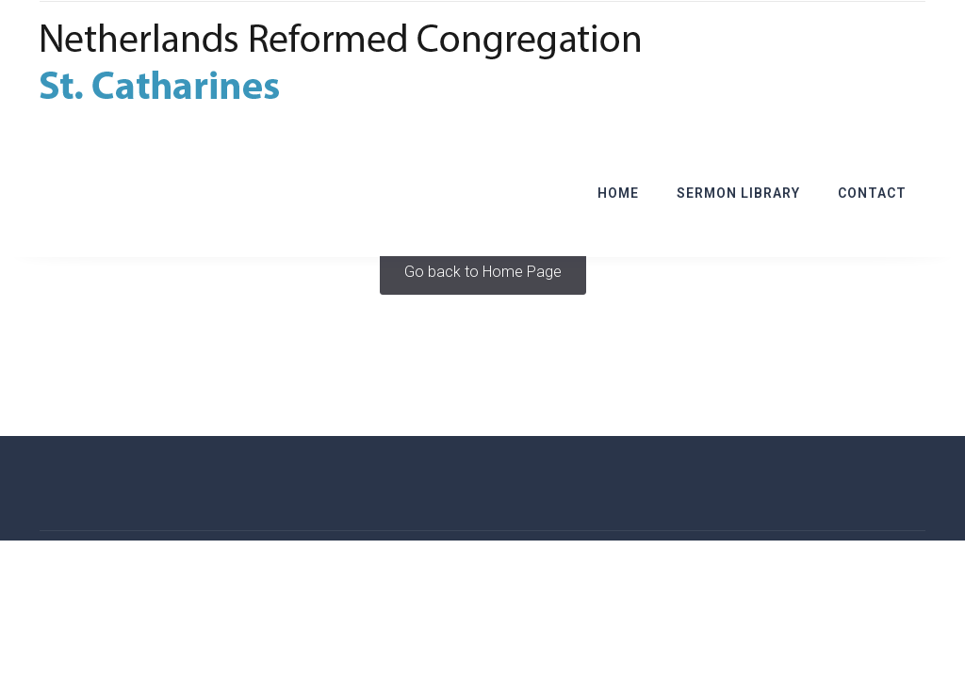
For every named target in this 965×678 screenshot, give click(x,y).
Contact (872, 193)
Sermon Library (738, 193)
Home (618, 193)
